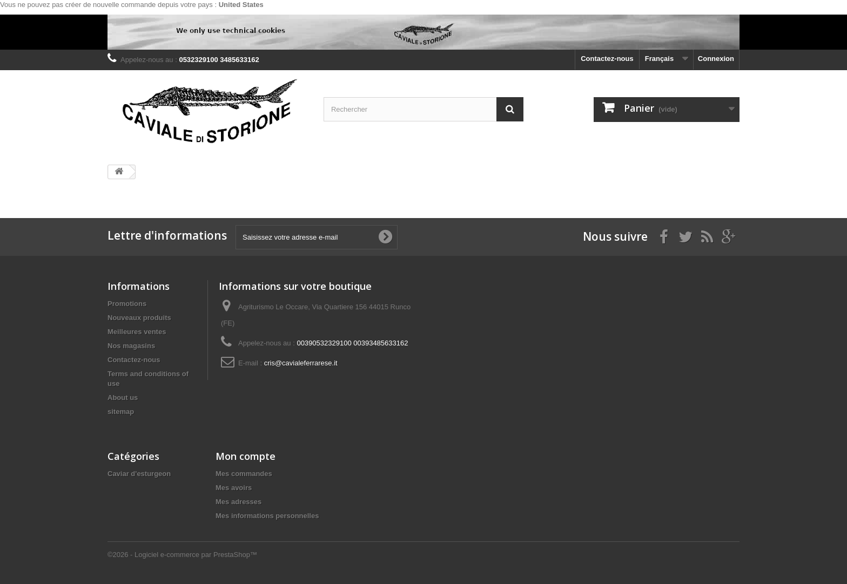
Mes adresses (238, 502)
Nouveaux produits (139, 318)
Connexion (716, 59)
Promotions (126, 304)
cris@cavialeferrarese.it (301, 363)
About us (122, 397)
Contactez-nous (607, 59)
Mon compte (245, 456)
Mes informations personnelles (267, 516)
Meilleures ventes (136, 332)
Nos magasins (131, 346)
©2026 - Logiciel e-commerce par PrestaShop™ (182, 555)
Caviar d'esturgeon (139, 474)
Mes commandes (244, 474)
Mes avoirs (234, 488)
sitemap (120, 412)
